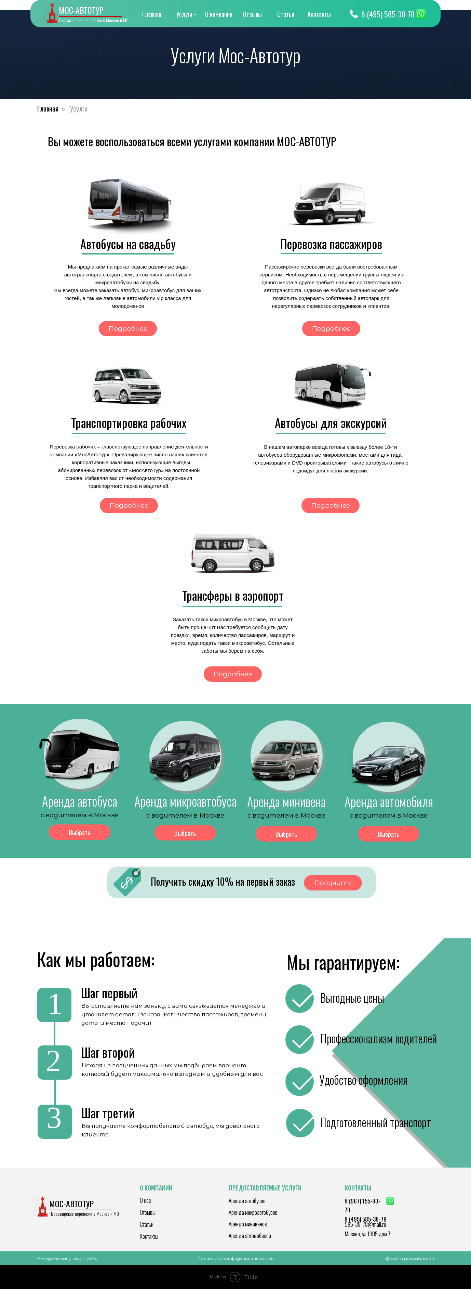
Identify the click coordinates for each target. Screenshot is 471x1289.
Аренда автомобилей (250, 1235)
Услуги (184, 14)
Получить (333, 883)
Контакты (319, 14)
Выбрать (80, 832)
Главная (151, 14)
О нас (145, 1200)
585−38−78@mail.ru (365, 1224)
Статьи (285, 14)
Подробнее (127, 329)
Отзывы (252, 14)
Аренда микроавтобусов (253, 1212)
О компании (218, 14)
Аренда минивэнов (248, 1224)
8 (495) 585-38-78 (388, 14)
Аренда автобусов (247, 1200)
